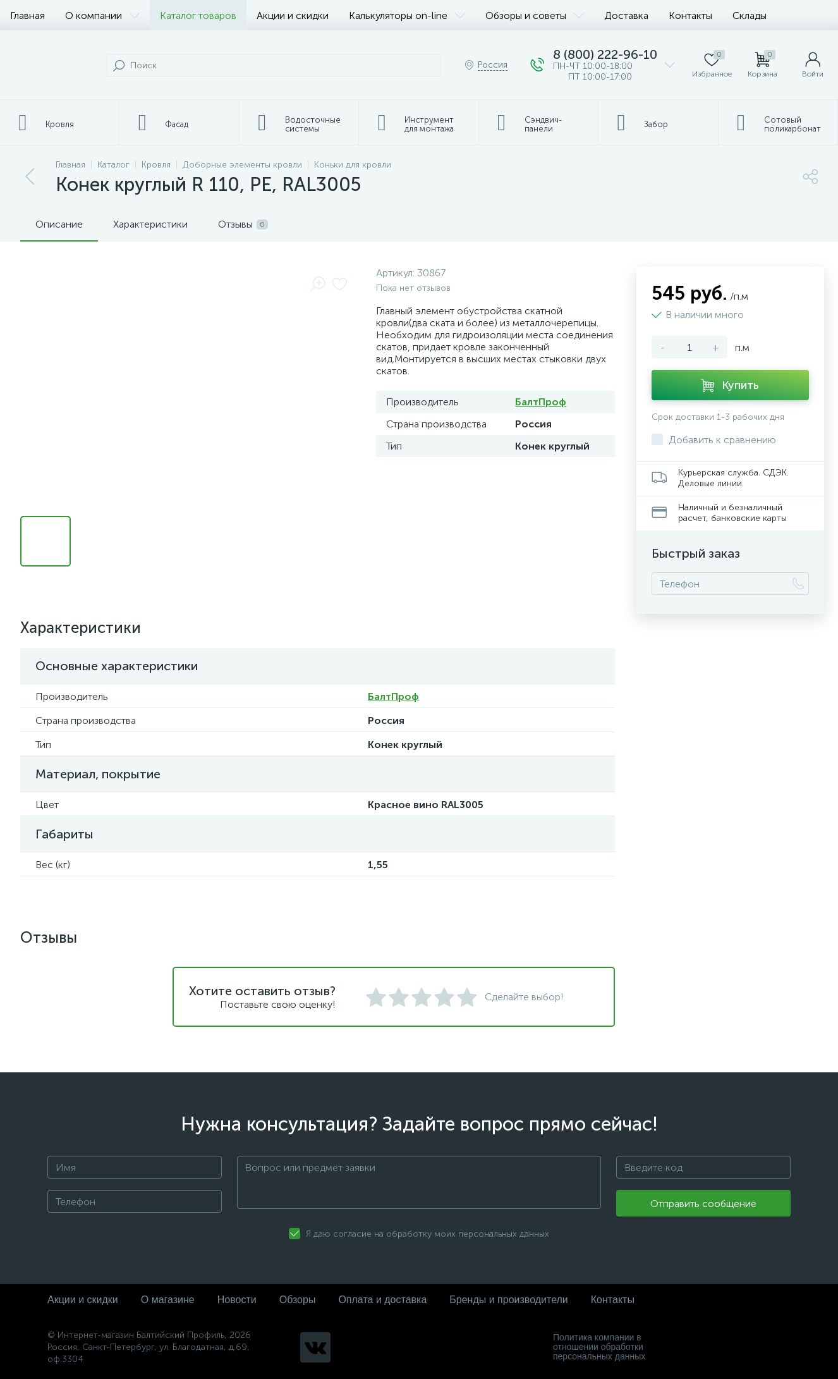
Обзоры (297, 1299)
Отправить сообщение (703, 1204)
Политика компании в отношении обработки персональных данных (599, 1347)
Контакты (690, 15)
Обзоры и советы (534, 15)
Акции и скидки (293, 15)
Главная (27, 15)
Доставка (626, 15)
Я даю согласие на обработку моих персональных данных (427, 1234)
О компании (102, 15)
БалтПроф (540, 402)
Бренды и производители (508, 1299)
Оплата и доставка (382, 1299)
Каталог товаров (198, 15)
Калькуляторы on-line (407, 15)
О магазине (168, 1299)
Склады (749, 15)
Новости (237, 1299)
